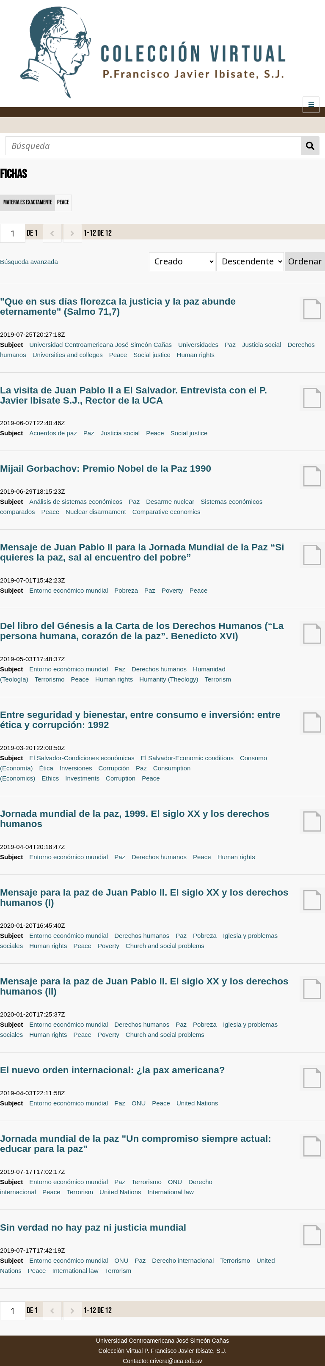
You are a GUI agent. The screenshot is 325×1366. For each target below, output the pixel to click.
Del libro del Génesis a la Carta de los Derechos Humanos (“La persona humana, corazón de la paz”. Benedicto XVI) (142, 631)
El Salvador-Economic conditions (187, 757)
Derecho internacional (183, 1260)
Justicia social (261, 344)
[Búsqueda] (153, 145)
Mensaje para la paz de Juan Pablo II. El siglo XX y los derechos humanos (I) (144, 897)
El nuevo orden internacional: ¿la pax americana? (112, 1070)
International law (171, 1192)
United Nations (197, 1103)
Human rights (196, 354)
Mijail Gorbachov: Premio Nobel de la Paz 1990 (105, 468)
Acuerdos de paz (53, 433)
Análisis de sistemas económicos (75, 501)
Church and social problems (165, 945)
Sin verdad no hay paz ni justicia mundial (93, 1227)
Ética (46, 768)
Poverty (172, 590)
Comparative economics (166, 511)
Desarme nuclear (170, 501)
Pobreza (126, 590)
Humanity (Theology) (168, 679)
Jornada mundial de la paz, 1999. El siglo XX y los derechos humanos (134, 818)
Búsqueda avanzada (29, 261)
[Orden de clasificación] (250, 261)
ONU (139, 1103)
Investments (82, 778)
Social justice (152, 354)
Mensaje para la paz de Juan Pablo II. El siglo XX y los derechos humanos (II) (144, 986)
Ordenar (305, 261)
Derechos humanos (159, 669)
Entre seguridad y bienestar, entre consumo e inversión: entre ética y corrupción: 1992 (140, 719)
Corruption (120, 778)
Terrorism (218, 679)
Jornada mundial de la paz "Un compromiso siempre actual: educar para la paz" (135, 1143)
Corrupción (114, 768)
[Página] (12, 233)
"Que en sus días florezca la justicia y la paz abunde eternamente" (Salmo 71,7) (118, 306)
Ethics (50, 778)
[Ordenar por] (182, 261)
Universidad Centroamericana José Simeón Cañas (100, 344)
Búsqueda (310, 145)
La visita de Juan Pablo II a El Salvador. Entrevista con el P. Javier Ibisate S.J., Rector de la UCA (133, 395)
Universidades (198, 344)
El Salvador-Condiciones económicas (81, 757)
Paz (230, 344)
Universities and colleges (68, 354)
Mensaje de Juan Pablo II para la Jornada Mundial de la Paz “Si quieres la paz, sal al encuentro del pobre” (142, 552)
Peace (118, 354)
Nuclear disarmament (96, 511)
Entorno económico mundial (68, 590)
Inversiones (76, 768)
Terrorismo (50, 679)
